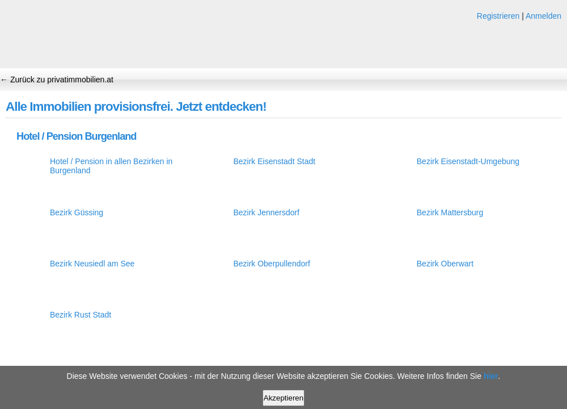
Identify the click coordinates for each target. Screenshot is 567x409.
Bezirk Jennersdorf (266, 212)
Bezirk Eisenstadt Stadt (274, 161)
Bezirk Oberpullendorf (271, 263)
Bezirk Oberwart (445, 263)
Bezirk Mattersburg (450, 212)
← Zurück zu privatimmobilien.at (56, 79)
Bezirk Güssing (76, 212)
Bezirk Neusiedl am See (92, 263)
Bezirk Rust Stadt (80, 314)
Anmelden (543, 15)
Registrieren (498, 15)
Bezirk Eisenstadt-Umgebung (468, 161)
